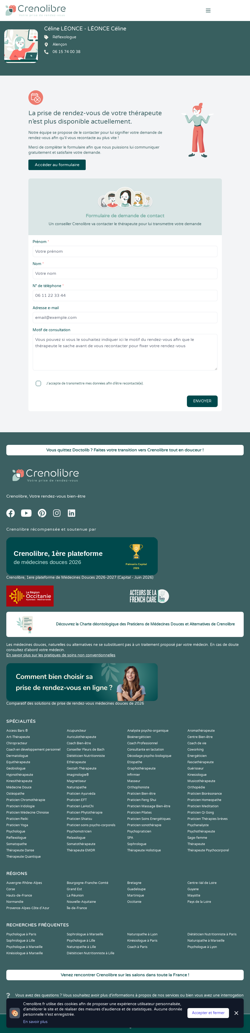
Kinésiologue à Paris (142, 940)
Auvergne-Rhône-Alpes (24, 883)
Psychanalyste (198, 825)
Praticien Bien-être (141, 793)
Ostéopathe (15, 793)
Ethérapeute (76, 762)
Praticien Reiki (17, 819)
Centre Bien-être (200, 737)
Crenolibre (16, 496)
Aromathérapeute (201, 730)
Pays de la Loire (199, 902)
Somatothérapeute (81, 844)
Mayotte (193, 895)
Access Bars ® (17, 730)
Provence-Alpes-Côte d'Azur (27, 908)
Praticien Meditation (202, 806)
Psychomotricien (79, 831)
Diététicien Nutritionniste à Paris (212, 934)
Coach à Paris (137, 947)
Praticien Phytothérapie (85, 812)
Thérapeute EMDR (81, 850)
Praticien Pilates (139, 812)
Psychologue (15, 831)
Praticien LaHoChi (80, 806)
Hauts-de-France (19, 895)
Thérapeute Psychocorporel (208, 850)
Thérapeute (196, 844)
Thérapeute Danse (20, 850)
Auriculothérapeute (81, 737)
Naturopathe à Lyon (142, 934)
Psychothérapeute (201, 831)
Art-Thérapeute (18, 737)
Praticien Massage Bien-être (148, 806)
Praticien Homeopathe (204, 800)
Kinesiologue (197, 775)
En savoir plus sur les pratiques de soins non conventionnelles (60, 655)
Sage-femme (197, 838)
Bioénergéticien (139, 737)
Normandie (14, 902)
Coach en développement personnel (33, 749)
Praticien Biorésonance (204, 793)
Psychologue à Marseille (24, 947)
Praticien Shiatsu (79, 819)
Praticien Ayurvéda (81, 793)
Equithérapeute (18, 762)
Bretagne (134, 883)
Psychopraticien (139, 831)
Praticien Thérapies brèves (207, 819)
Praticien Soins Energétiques (149, 819)
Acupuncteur (76, 730)
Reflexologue (16, 838)
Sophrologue (136, 844)
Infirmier (133, 775)
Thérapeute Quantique (23, 856)
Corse (10, 889)
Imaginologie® (78, 775)
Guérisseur (195, 768)
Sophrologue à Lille (20, 940)
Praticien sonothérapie (144, 825)
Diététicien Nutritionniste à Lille (90, 953)
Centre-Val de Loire (202, 883)
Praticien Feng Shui (141, 800)
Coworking (195, 749)
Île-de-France (77, 908)
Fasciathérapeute (200, 762)
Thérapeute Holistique (144, 850)
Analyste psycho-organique (148, 730)
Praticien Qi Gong (200, 812)
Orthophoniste (138, 787)
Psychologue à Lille (81, 940)
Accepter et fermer (208, 1013)
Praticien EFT (77, 800)
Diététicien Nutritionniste (86, 756)
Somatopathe (16, 844)
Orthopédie (196, 787)
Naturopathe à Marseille (206, 940)
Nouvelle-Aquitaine (81, 902)
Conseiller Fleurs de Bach (85, 749)
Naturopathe (76, 787)
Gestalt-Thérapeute (81, 768)
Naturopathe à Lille (81, 947)
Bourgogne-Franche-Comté (87, 883)
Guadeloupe (136, 889)
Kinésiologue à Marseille (24, 953)
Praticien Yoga (17, 825)
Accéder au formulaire (57, 164)
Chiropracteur (16, 743)
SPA (130, 838)
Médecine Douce (19, 787)
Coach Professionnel (142, 743)
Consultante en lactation (145, 749)
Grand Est (74, 889)
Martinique (135, 895)
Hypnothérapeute (19, 775)
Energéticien (197, 756)
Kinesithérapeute (19, 781)
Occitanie (134, 902)
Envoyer (202, 401)
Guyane (193, 889)
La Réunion (75, 895)
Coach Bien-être (79, 743)
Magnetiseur (76, 781)
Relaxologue (76, 838)
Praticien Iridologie (20, 806)
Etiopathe (134, 762)
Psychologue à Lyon (202, 947)
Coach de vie (196, 743)
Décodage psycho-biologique (149, 756)
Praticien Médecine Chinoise (27, 812)
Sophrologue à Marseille (85, 934)
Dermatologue (17, 756)
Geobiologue (15, 768)
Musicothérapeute (201, 781)
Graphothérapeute (141, 768)
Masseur (133, 781)
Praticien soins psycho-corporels (91, 825)
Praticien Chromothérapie (25, 800)
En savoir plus (35, 1022)
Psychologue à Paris (21, 934)
